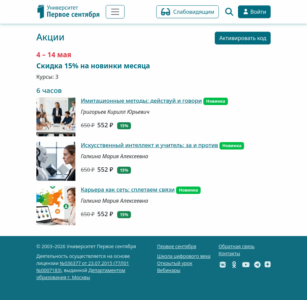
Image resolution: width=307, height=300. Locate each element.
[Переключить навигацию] (115, 12)
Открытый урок (174, 263)
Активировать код (242, 38)
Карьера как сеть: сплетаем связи (128, 189)
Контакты (229, 253)
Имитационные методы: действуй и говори (141, 100)
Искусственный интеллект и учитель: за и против (149, 145)
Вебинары (168, 270)
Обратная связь (236, 246)
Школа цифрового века (183, 256)
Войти (254, 11)
